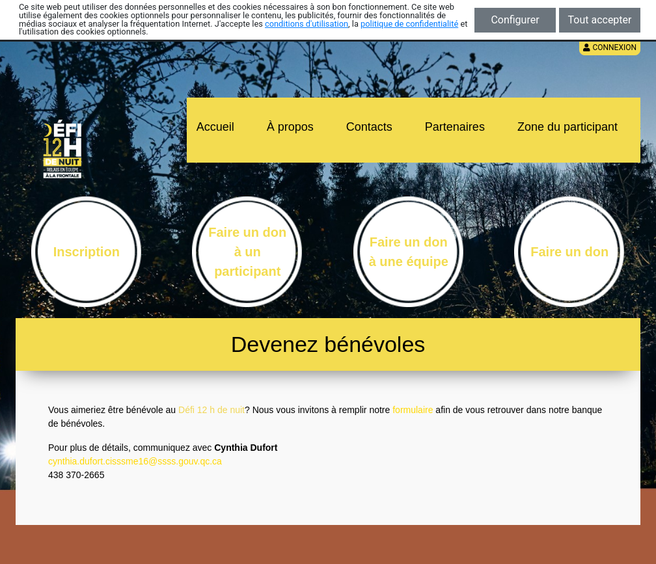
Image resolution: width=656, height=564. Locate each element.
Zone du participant (567, 126)
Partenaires (455, 126)
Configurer (515, 20)
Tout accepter (600, 20)
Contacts (369, 126)
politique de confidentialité (409, 24)
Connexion (609, 47)
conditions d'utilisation (306, 24)
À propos (290, 126)
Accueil (215, 126)
